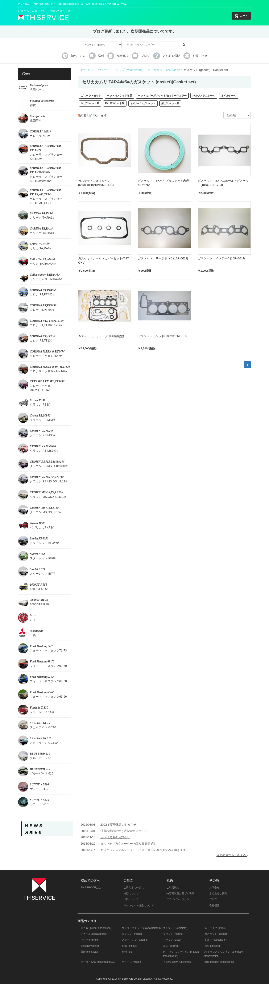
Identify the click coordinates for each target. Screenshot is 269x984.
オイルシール (228, 95)
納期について (131, 893)
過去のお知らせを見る (232, 855)
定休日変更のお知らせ (115, 837)
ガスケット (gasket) (215, 933)
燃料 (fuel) (127, 951)
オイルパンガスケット (143, 103)
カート (241, 16)
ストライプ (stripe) (215, 928)
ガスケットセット (91, 95)
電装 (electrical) (89, 951)
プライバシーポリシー (179, 899)
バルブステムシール (204, 95)
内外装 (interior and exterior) (96, 928)
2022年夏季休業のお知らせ (118, 824)
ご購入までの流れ (134, 887)
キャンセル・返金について (139, 905)
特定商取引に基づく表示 (180, 893)
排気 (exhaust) (130, 945)
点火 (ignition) (212, 945)
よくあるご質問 (218, 893)
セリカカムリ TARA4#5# (163, 70)
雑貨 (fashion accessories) (219, 961)
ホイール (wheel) (131, 961)
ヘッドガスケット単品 (119, 95)
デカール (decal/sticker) (94, 933)
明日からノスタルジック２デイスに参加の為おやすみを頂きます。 (144, 850)
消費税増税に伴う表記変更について (124, 831)
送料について (131, 899)
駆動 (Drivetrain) (90, 945)
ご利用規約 (172, 887)
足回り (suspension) (215, 939)
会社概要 (214, 905)
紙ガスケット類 (170, 103)
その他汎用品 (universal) (177, 961)
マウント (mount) (173, 933)
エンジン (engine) (132, 933)
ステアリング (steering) (135, 939)
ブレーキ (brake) (90, 939)
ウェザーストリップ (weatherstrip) (120, 70)
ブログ (213, 899)
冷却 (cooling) (170, 945)
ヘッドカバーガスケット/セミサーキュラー (162, 95)
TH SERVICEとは (91, 887)
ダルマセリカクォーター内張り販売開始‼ (127, 843)
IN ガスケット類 (90, 103)
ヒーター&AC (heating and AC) (98, 961)
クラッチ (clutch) (172, 939)
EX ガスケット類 (114, 103)
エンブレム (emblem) (175, 928)
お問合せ (214, 887)
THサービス (86, 70)
